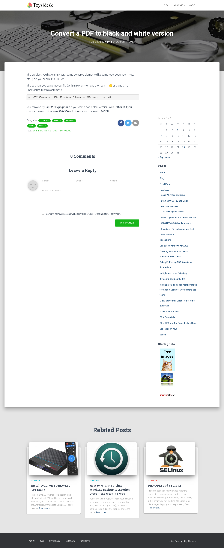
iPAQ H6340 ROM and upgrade (176, 223)
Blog (166, 5)
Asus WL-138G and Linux (173, 195)
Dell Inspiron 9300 (168, 329)
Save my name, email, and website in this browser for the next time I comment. (83, 214)
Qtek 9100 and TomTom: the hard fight (178, 323)
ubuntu (42, 125)
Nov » (167, 157)
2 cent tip (45, 120)
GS (49, 130)
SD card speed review (173, 211)
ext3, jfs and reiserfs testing (173, 273)
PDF (61, 130)
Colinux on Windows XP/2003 (174, 246)
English (57, 120)
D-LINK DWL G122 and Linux (174, 201)
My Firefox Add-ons (169, 311)
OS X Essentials (167, 317)
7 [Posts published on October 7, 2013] (161, 136)
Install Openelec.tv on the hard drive (178, 217)
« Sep (160, 157)
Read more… (45, 508)
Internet (70, 120)
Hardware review (169, 206)
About (192, 5)
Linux (31, 125)
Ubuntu (67, 130)
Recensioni (165, 240)
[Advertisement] (177, 91)
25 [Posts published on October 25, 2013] (183, 147)
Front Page (165, 184)
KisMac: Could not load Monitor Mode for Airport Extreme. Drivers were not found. (178, 290)
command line (40, 130)
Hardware (179, 5)
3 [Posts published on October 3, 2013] (177, 130)
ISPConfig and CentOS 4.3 (172, 279)
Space (163, 334)
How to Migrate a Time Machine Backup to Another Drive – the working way (110, 489)
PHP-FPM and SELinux (165, 485)
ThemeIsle (193, 541)
